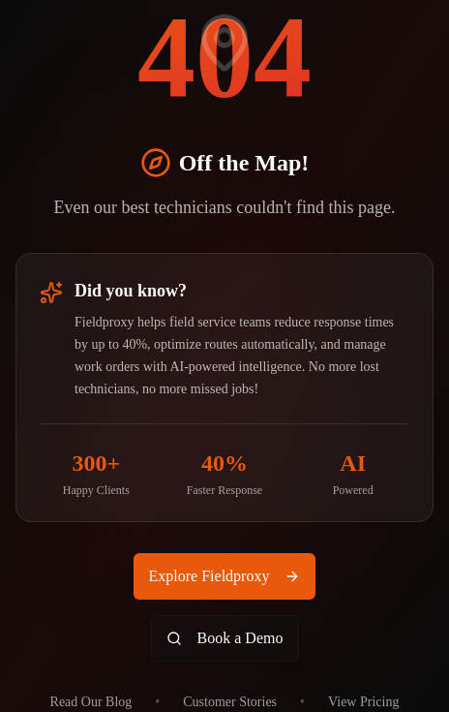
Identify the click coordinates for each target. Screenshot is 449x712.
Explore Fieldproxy (225, 576)
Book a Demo (225, 638)
